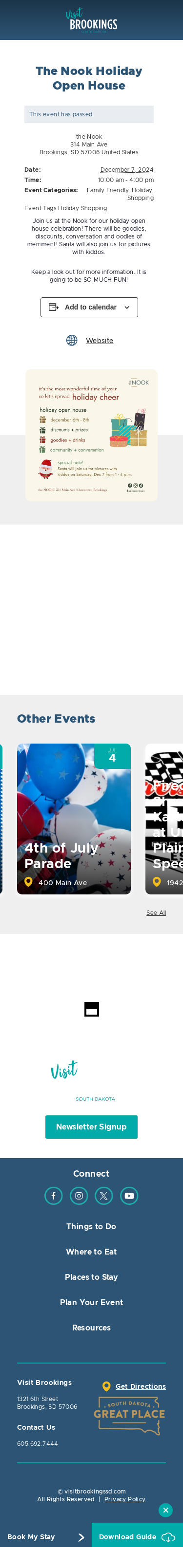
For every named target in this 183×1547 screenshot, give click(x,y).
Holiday (142, 190)
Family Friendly (107, 190)
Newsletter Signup (91, 1127)
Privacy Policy (125, 1499)
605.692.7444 (38, 1444)
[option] (91, 435)
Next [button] (157, 720)
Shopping (140, 198)
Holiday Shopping (82, 208)
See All (156, 913)
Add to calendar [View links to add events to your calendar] (91, 307)
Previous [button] (130, 720)
